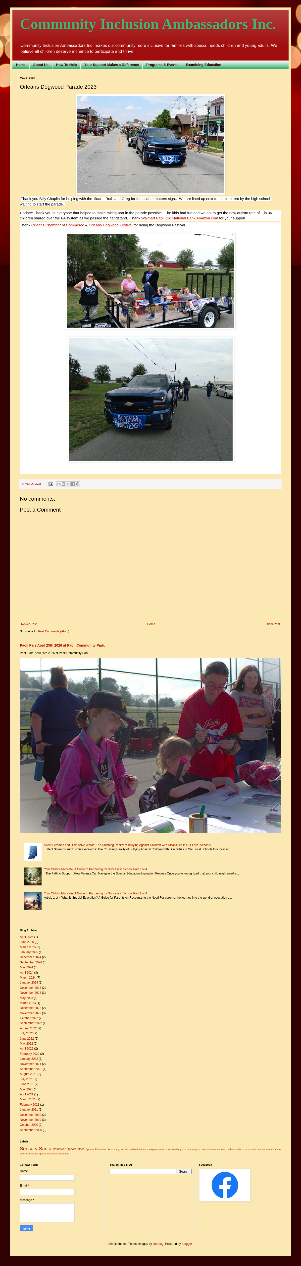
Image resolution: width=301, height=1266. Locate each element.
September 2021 (31, 1069)
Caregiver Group (156, 1149)
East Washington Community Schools (186, 1149)
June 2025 (27, 942)
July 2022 (26, 1033)
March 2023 (28, 1003)
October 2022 (29, 1018)
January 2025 (29, 952)
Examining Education (203, 65)
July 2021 (26, 1079)
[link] (152, 218)
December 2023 (30, 988)
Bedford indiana (137, 1149)
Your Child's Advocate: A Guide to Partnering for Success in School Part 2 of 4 (95, 869)
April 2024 (26, 972)
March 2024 (28, 977)
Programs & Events (162, 65)
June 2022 (27, 1038)
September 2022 (31, 1023)
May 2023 (26, 998)
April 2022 (26, 1048)
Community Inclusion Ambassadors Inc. (148, 24)
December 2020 (30, 1115)
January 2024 (29, 982)
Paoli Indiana (228, 1149)
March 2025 (28, 947)
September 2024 (31, 962)
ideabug (158, 1244)
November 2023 (30, 993)
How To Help (66, 65)
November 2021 (30, 1064)
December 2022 (30, 1008)
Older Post (273, 624)
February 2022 (29, 1054)
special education (29, 1153)
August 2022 (28, 1028)
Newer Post (29, 624)
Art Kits (125, 1149)
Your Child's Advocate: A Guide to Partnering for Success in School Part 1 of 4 (95, 893)
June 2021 (27, 1084)
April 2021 (26, 1094)
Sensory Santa (35, 1148)
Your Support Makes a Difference (111, 65)
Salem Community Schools (250, 1149)
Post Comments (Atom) (53, 631)
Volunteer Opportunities (68, 1149)
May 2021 (26, 1089)
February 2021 (29, 1104)
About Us (41, 65)
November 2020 (30, 1120)
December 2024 (30, 957)
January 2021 (29, 1109)
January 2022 (29, 1059)
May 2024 (26, 967)
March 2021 (28, 1099)
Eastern (211, 1149)
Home (21, 65)
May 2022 (26, 1043)
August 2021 (28, 1074)
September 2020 (31, 1130)
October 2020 (29, 1125)
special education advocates (54, 1153)
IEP (218, 1149)
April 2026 (26, 937)
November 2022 (30, 1013)
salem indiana (273, 1149)
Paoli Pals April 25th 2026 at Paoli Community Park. (62, 645)
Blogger (187, 1244)
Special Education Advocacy (103, 1149)
